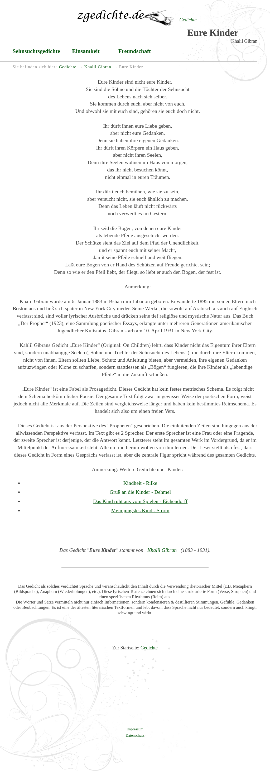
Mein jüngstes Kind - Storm (140, 510)
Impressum (135, 729)
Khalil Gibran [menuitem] (97, 67)
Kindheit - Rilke (140, 483)
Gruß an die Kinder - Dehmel (140, 492)
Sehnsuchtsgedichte (36, 51)
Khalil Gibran (162, 550)
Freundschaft (134, 51)
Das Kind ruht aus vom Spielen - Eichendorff (140, 501)
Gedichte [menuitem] (67, 67)
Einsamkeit (85, 51)
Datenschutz (135, 735)
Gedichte (149, 647)
